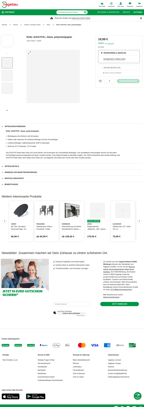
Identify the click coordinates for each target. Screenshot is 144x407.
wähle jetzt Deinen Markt (81, 18)
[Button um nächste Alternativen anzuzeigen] (139, 230)
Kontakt (6, 372)
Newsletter (42, 387)
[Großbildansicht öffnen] (53, 76)
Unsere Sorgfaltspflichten (117, 390)
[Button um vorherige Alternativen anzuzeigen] (5, 230)
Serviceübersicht (44, 380)
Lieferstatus (77, 384)
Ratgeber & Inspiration (108, 12)
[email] (72, 321)
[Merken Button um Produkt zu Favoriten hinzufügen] (100, 81)
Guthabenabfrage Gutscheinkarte (50, 397)
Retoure (76, 380)
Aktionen (137, 12)
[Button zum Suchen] (93, 12)
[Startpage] (10, 5)
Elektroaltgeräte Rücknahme (118, 394)
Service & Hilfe (44, 372)
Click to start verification (71, 330)
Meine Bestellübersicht (81, 377)
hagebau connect (114, 377)
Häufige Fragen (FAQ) (46, 377)
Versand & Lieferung (81, 372)
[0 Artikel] (109, 81)
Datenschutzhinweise (111, 314)
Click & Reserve (79, 390)
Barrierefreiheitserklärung (117, 387)
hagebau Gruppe (114, 380)
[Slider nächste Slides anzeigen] (7, 110)
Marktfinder (42, 390)
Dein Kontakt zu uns (10, 377)
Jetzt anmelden (119, 321)
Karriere (111, 384)
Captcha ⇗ (81, 332)
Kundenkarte (110, 43)
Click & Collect (78, 394)
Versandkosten (78, 387)
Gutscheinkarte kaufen (46, 394)
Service (126, 12)
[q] (69, 12)
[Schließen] (141, 18)
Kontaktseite (42, 384)
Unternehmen (113, 372)
